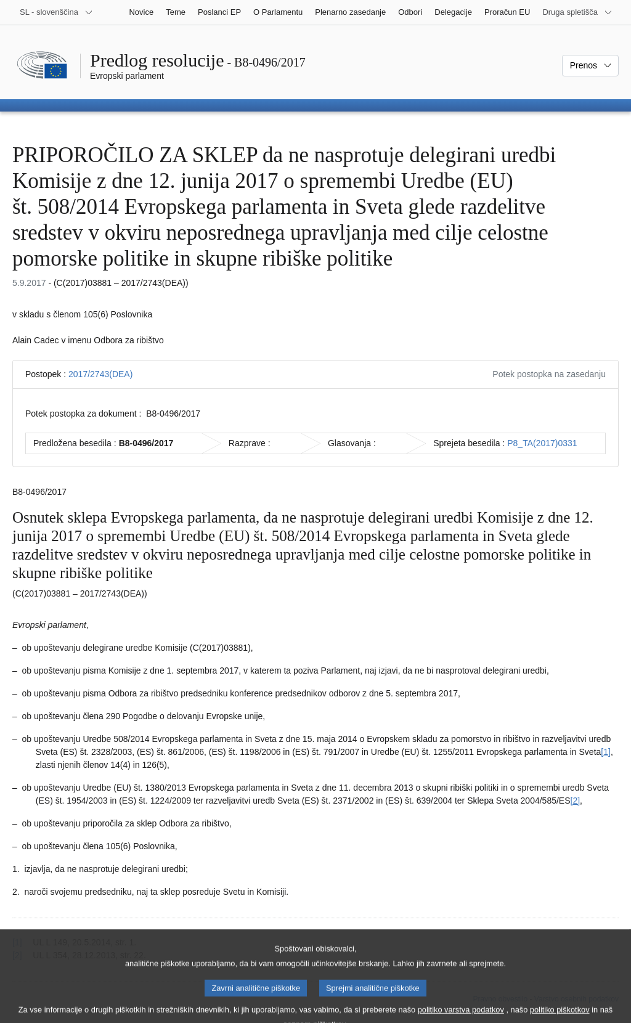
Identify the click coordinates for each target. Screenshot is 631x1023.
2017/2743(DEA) (100, 374)
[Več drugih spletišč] (577, 12)
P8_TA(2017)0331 (542, 443)
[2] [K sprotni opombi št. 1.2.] (575, 800)
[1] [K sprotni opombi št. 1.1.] (606, 752)
